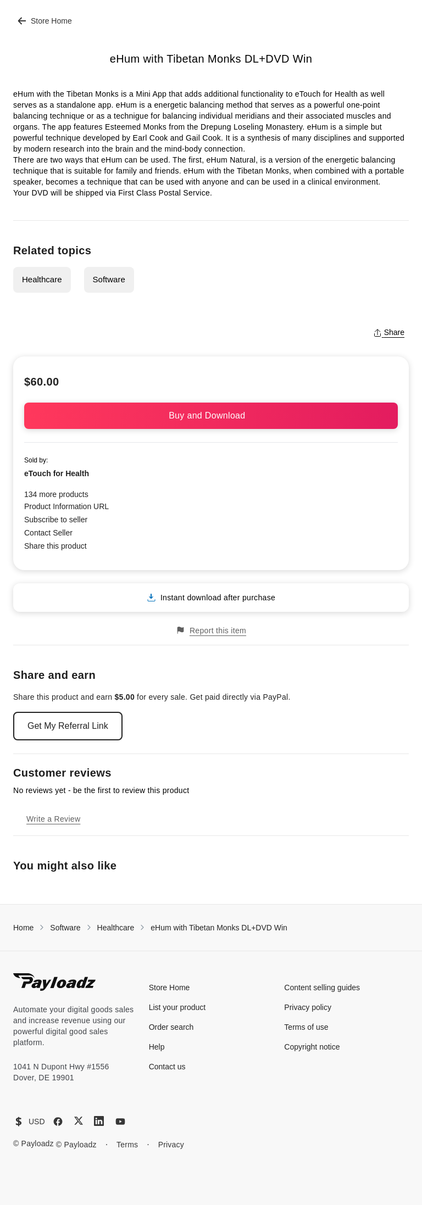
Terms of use (306, 1027)
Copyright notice (312, 1046)
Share (388, 332)
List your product (177, 1007)
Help (157, 1046)
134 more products (56, 494)
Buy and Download (211, 415)
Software (109, 279)
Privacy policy (307, 1007)
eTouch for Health (56, 473)
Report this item (211, 630)
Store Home (45, 20)
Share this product (55, 546)
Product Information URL (66, 506)
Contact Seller (48, 532)
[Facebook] (58, 1121)
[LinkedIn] (99, 1121)
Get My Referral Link (67, 725)
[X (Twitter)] (78, 1120)
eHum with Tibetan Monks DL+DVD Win (219, 927)
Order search (171, 1027)
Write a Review (53, 819)
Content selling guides (322, 987)
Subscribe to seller (55, 519)
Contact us (167, 1066)
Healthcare (42, 279)
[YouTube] (120, 1121)
